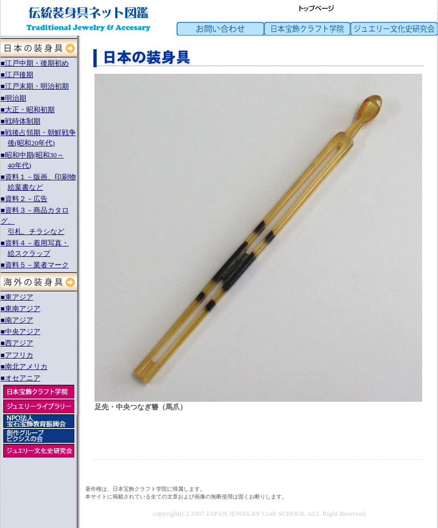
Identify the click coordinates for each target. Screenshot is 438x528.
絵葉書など (25, 187)
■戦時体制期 (20, 121)
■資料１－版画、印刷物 (38, 177)
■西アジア (17, 343)
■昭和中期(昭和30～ (32, 155)
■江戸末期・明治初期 (35, 86)
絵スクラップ (29, 253)
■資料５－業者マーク (35, 265)
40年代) (19, 165)
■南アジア (17, 320)
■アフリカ (17, 355)
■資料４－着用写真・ (35, 243)
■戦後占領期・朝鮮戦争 (38, 133)
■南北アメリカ (24, 367)
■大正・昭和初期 (28, 110)
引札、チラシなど (36, 232)
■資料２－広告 (24, 199)
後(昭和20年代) (31, 143)
